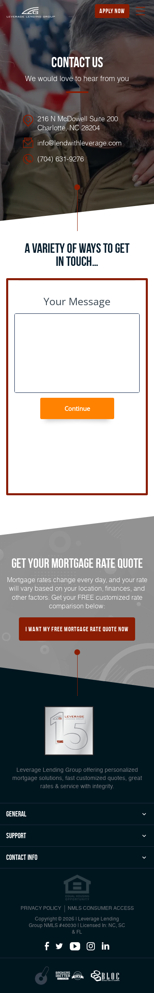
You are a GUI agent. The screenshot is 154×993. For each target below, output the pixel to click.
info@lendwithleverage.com (79, 142)
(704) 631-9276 (60, 158)
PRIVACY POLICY (41, 908)
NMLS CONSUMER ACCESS (101, 908)
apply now (112, 10)
